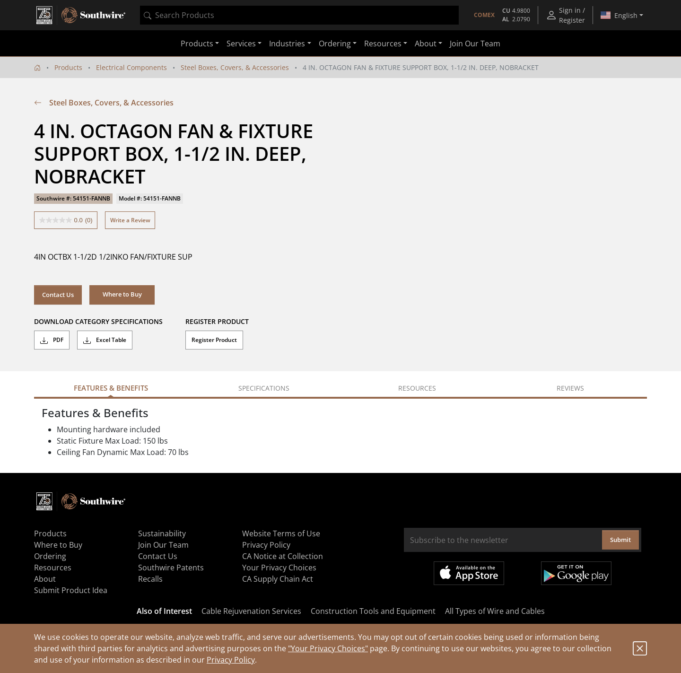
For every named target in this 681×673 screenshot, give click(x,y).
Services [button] (241, 43)
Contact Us (58, 294)
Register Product (214, 340)
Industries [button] (287, 43)
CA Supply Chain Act (277, 579)
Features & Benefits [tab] (111, 388)
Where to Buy (58, 545)
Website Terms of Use (281, 533)
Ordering (50, 556)
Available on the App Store (469, 573)
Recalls (150, 579)
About (45, 579)
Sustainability (162, 533)
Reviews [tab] (570, 388)
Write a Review (130, 220)
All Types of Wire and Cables (495, 611)
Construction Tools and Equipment (373, 611)
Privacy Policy (231, 660)
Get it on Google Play (576, 573)
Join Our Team (475, 43)
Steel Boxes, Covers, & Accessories (235, 67)
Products (68, 67)
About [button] (426, 43)
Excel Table (104, 340)
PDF (51, 340)
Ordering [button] (335, 43)
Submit (620, 539)
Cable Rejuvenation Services (251, 611)
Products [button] (197, 43)
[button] (122, 294)
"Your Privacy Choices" (328, 648)
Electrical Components (131, 67)
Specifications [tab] (263, 388)
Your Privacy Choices (279, 567)
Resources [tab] (417, 388)
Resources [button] (383, 43)
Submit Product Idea (70, 590)
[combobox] (299, 15)
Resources (52, 567)
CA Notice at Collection (282, 556)
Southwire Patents (171, 567)
